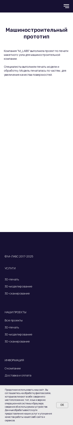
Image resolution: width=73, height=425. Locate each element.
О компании (13, 368)
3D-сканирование (17, 293)
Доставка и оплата (18, 375)
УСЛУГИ (10, 268)
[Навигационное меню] (66, 6)
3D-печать (12, 279)
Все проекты (14, 320)
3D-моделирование (18, 286)
